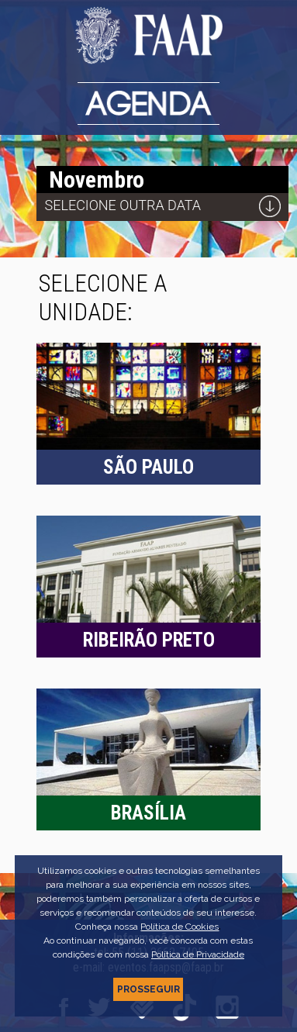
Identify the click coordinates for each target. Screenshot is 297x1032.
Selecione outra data (123, 205)
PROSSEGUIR (148, 989)
